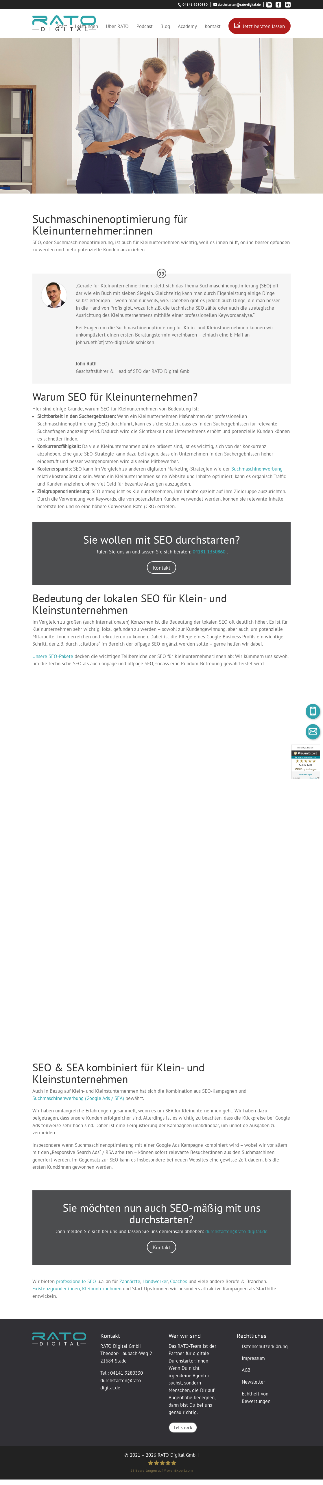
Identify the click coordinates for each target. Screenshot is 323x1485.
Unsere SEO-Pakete (52, 658)
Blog (165, 27)
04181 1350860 (210, 552)
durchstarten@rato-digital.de (236, 1235)
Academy (187, 27)
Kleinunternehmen (101, 1294)
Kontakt (213, 27)
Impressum (253, 1364)
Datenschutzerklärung (265, 1352)
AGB (246, 1375)
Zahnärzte (129, 1287)
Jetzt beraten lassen (264, 26)
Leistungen (86, 27)
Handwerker (155, 1287)
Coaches (178, 1287)
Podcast (144, 27)
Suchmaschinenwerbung (257, 469)
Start (62, 27)
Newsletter (253, 1387)
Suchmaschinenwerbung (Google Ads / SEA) (78, 1102)
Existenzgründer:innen (56, 1294)
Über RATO (117, 27)
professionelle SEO (76, 1287)
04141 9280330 (126, 1379)
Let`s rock (182, 1433)
